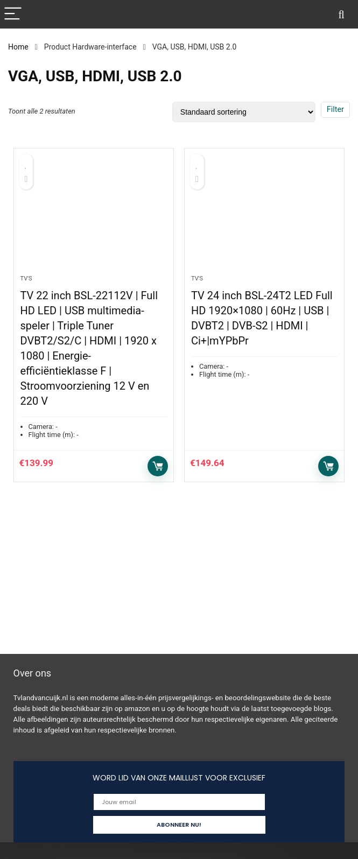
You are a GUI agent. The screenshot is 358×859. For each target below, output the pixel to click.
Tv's (26, 278)
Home (18, 47)
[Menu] (13, 14)
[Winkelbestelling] (243, 112)
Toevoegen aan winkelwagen (157, 466)
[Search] (341, 14)
